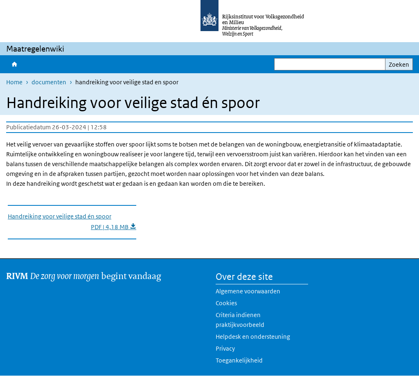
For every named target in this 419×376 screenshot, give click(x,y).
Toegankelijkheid (239, 360)
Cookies (226, 303)
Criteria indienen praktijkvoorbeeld (240, 320)
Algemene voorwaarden (248, 291)
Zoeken (399, 64)
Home (14, 64)
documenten (49, 82)
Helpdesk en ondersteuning (253, 336)
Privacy (225, 348)
